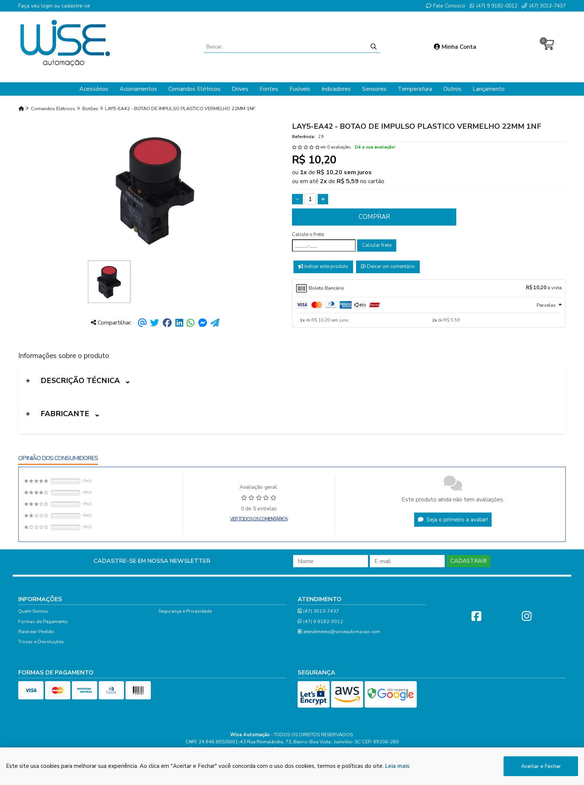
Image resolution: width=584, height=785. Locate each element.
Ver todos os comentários (259, 519)
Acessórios (93, 89)
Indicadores (336, 89)
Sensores (374, 89)
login (47, 5)
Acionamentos (138, 89)
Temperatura (415, 89)
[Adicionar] (323, 199)
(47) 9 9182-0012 (493, 5)
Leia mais (397, 766)
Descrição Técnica (80, 381)
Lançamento (489, 89)
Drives (240, 89)
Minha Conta (455, 47)
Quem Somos (33, 611)
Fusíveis (299, 89)
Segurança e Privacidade (185, 611)
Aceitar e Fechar (541, 766)
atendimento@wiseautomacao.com (339, 631)
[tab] (429, 288)
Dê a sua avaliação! (375, 147)
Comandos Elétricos (194, 89)
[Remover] (297, 199)
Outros (452, 89)
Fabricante (65, 414)
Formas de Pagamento (43, 621)
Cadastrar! (468, 561)
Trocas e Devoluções (41, 641)
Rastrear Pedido (36, 631)
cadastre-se (75, 5)
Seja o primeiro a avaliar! (453, 519)
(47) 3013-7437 (544, 5)
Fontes (269, 89)
